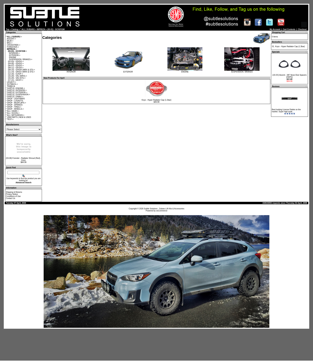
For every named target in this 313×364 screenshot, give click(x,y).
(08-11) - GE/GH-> (16, 68)
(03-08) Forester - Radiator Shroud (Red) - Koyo (23, 159)
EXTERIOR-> (14, 55)
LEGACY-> (11, 82)
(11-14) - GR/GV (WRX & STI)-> (21, 72)
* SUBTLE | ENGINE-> (15, 88)
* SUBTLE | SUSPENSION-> (18, 94)
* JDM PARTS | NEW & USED (18, 117)
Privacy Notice (12, 194)
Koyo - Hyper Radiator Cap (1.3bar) (156, 100)
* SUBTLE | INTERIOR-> (16, 90)
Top (7, 29)
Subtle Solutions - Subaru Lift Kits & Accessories (164, 209)
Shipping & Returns (14, 192)
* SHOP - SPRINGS (14, 105)
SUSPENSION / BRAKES (242, 71)
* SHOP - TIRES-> (13, 107)
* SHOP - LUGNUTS (14, 101)
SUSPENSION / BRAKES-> (20, 59)
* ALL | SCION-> (13, 113)
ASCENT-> (11, 39)
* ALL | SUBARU (27, 29)
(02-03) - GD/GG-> (16, 61)
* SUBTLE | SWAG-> (14, 97)
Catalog (14, 29)
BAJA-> (10, 41)
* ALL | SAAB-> (12, 111)
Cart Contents (289, 29)
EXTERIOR (128, 71)
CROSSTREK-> (13, 45)
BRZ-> (9, 43)
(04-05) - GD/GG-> (16, 64)
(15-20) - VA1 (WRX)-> (17, 76)
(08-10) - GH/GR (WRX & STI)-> (21, 70)
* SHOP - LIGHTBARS (15, 99)
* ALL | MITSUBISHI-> (15, 115)
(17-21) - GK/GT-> (15, 80)
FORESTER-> (13, 47)
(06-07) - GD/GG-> (16, 66)
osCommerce (161, 211)
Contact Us (10, 198)
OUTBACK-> (12, 84)
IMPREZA (41, 29)
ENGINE (12, 57)
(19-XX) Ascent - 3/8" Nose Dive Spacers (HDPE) (289, 76)
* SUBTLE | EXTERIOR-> (16, 92)
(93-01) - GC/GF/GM (56, 29)
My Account (275, 29)
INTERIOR (71, 71)
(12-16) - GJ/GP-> (15, 74)
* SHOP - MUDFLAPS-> (16, 103)
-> (14, 37)
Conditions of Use (13, 196)
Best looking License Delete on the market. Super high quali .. (286, 111)
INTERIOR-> (14, 53)
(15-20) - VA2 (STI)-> (16, 78)
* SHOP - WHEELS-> (15, 109)
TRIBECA (11, 86)
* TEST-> (10, 119)
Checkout (302, 29)
